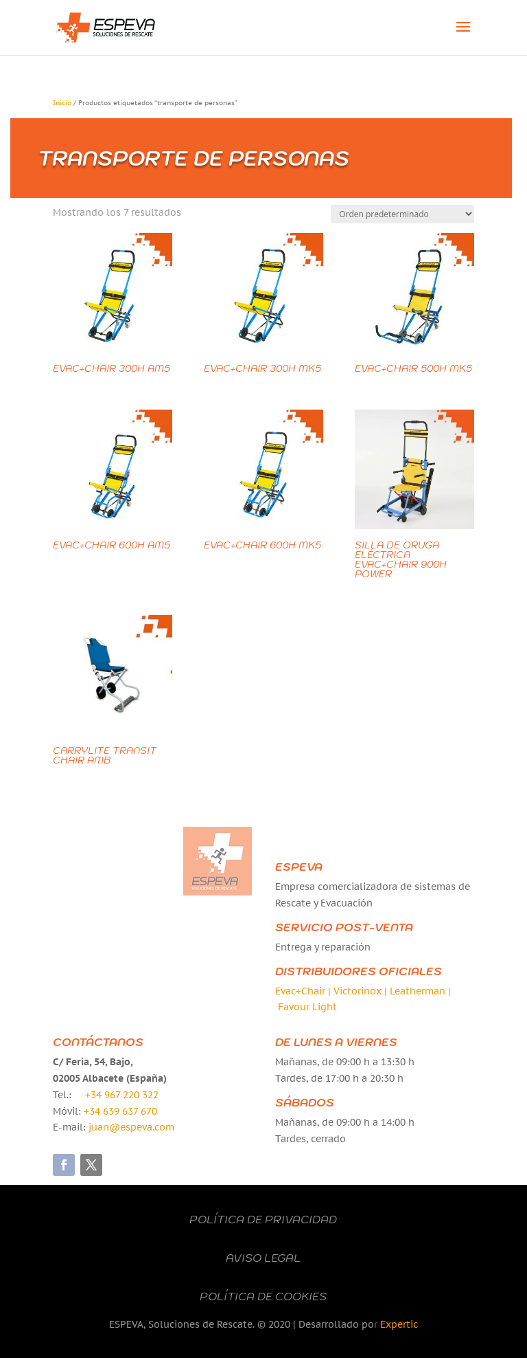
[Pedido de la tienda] (402, 214)
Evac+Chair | (304, 991)
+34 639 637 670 (120, 1111)
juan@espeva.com (131, 1127)
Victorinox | (361, 991)
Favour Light (307, 1007)
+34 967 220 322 (122, 1095)
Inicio (62, 102)
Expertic (399, 1324)
